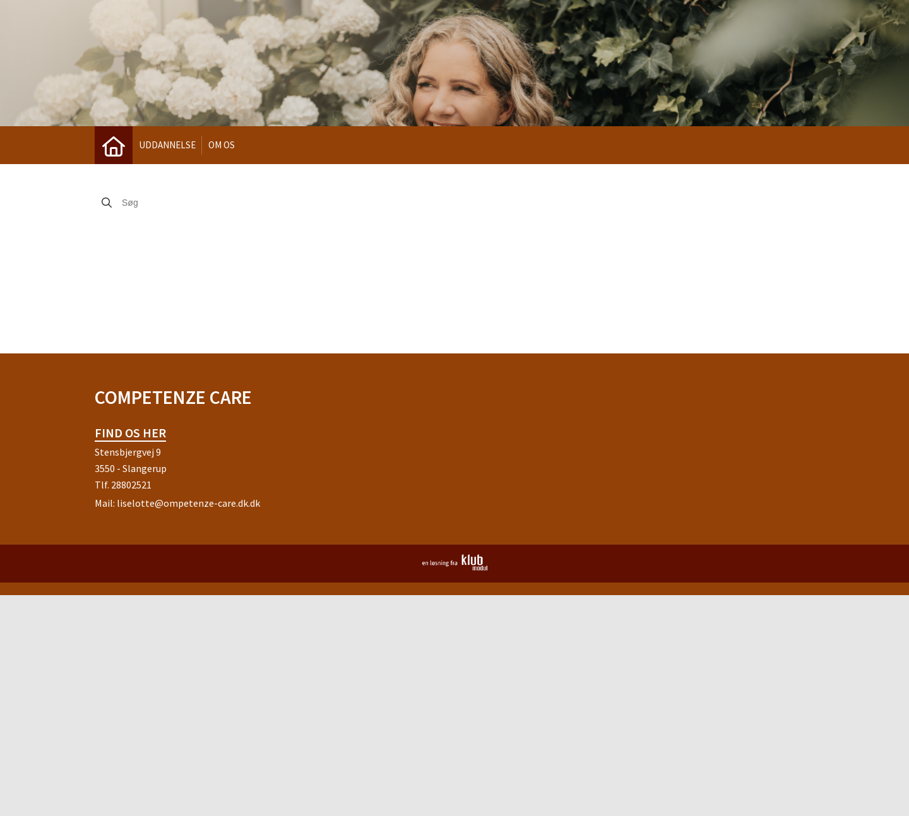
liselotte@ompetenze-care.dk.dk (188, 503)
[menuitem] (114, 145)
